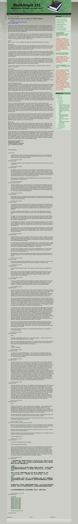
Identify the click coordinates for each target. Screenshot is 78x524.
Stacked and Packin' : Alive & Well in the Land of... (64, 116)
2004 (59, 128)
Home (31, 517)
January (61, 127)
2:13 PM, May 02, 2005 (16, 286)
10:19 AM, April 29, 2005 (16, 181)
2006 (59, 95)
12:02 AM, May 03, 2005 (16, 421)
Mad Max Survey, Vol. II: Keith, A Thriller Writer (25, 19)
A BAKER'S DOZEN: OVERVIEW (16, 143)
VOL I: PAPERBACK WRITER (15, 144)
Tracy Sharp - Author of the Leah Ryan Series (18, 422)
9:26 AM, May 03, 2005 (16, 438)
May (60, 101)
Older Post (52, 517)
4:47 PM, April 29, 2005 (16, 200)
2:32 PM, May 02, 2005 (16, 349)
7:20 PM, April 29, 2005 (16, 233)
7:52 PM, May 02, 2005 (16, 381)
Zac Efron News (60, 22)
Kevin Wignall (11, 350)
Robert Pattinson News (62, 20)
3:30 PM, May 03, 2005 (16, 457)
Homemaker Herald (61, 29)
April (60, 103)
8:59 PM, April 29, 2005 (16, 258)
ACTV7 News (60, 26)
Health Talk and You (61, 24)
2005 (59, 97)
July (60, 98)
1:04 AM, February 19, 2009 (17, 493)
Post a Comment (12, 512)
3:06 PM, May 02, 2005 (16, 358)
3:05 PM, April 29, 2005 (16, 192)
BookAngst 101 (26, 5)
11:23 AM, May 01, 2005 (16, 277)
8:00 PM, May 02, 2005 (16, 400)
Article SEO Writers (61, 28)
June (60, 100)
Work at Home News (62, 19)
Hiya (60, 113)
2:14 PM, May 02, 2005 (16, 332)
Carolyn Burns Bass (13, 182)
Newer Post (9, 517)
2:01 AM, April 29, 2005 (16, 159)
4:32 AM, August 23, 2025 (17, 510)
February (61, 125)
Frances (10, 152)
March (60, 124)
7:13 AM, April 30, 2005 (16, 264)
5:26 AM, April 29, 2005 (16, 166)
